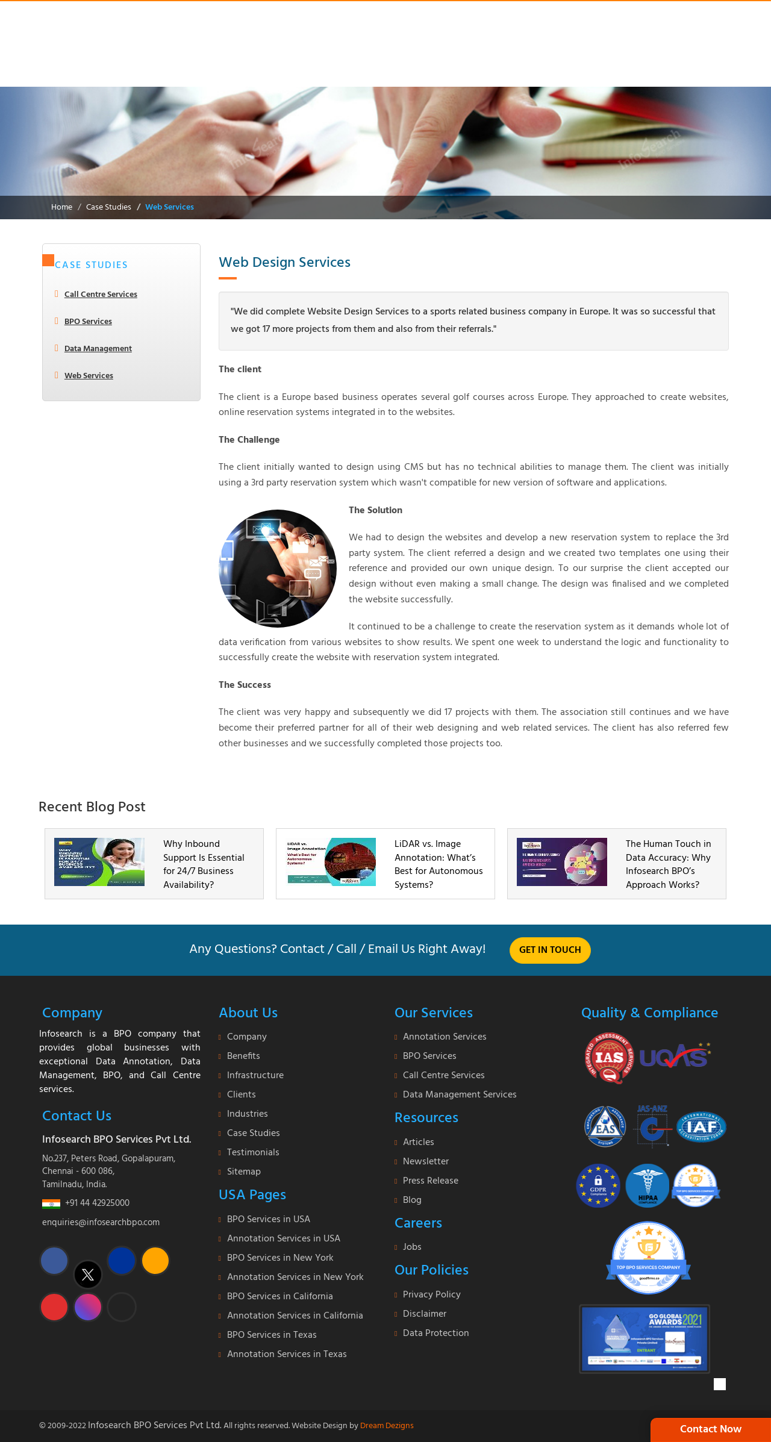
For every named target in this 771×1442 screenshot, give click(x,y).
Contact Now (710, 1429)
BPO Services (88, 322)
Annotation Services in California (295, 1316)
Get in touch (550, 950)
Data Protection (436, 1333)
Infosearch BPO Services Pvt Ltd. (155, 1426)
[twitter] (88, 1274)
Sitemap (244, 1172)
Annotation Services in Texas (287, 1354)
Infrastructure (255, 1076)
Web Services (169, 207)
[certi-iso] (648, 1122)
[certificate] (648, 1058)
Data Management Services (460, 1095)
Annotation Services (445, 1037)
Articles (418, 1142)
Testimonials (253, 1153)
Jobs (412, 1247)
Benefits (243, 1056)
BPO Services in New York (280, 1258)
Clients (241, 1095)
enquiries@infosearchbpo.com (101, 1223)
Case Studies (108, 207)
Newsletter (426, 1162)
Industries (247, 1114)
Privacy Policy (432, 1295)
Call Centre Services (100, 295)
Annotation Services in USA (283, 1239)
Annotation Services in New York (295, 1277)
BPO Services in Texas (272, 1335)
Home (61, 207)
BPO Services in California (280, 1297)
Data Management (98, 349)
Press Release (430, 1181)
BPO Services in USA (268, 1220)
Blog (412, 1200)
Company (247, 1037)
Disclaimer (424, 1314)
